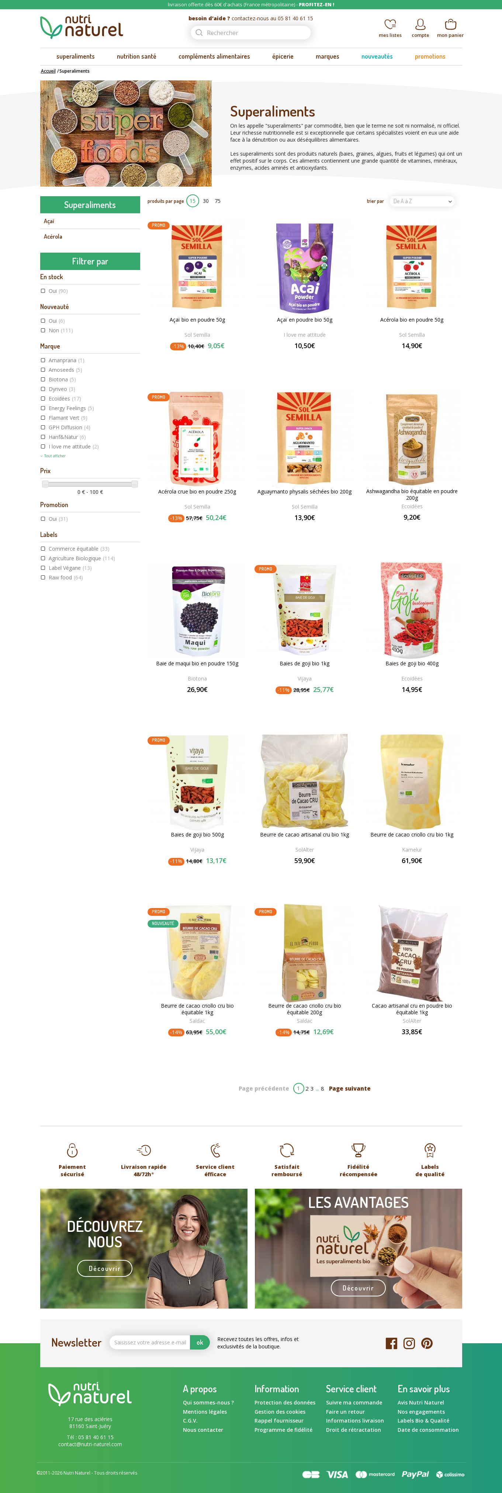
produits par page (166, 201)
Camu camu (58, 283)
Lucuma (53, 423)
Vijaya (305, 678)
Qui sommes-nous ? (208, 1402)
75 (218, 200)
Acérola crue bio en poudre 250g (197, 491)
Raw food (66, 780)
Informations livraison (355, 1420)
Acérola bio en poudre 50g (411, 319)
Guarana (54, 376)
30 (206, 200)
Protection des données (285, 1402)
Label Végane (70, 771)
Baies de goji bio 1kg (304, 663)
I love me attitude (74, 650)
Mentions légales (205, 1411)
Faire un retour (345, 1411)
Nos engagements (421, 1411)
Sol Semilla (197, 334)
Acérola (53, 236)
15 (192, 200)
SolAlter (304, 849)
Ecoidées (65, 602)
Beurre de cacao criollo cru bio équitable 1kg (197, 1009)
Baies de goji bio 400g (412, 663)
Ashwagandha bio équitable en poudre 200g (412, 494)
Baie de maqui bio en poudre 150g (197, 663)
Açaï (49, 221)
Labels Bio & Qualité (423, 1420)
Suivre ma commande (354, 1402)
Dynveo (62, 592)
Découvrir (104, 1268)
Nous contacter (203, 1429)
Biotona (62, 583)
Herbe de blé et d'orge (70, 392)
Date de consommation (428, 1429)
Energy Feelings (71, 612)
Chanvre (54, 314)
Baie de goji (57, 252)
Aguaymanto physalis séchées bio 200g (304, 491)
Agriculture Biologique (82, 761)
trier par (375, 201)
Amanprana (66, 564)
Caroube (54, 298)
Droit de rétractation (353, 1429)
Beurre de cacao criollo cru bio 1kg (411, 834)
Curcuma (54, 361)
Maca (50, 439)
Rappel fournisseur (279, 1420)
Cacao (51, 267)
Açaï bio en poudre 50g (197, 319)
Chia (49, 330)
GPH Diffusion (69, 631)
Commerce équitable (79, 752)
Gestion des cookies (280, 1411)
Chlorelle (55, 345)
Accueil (48, 71)
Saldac (197, 1020)
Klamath (54, 408)
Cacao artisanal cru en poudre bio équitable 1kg (412, 1009)
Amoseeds (65, 573)
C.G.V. (190, 1420)
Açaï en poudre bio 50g (304, 319)
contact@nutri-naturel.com (90, 1444)
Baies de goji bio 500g (197, 834)
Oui (58, 494)
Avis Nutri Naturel (421, 1402)
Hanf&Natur (67, 640)
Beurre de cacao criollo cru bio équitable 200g (304, 1009)
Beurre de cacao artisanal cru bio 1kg (304, 834)
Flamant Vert (68, 621)
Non (61, 534)
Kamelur (412, 849)
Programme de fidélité (283, 1429)
